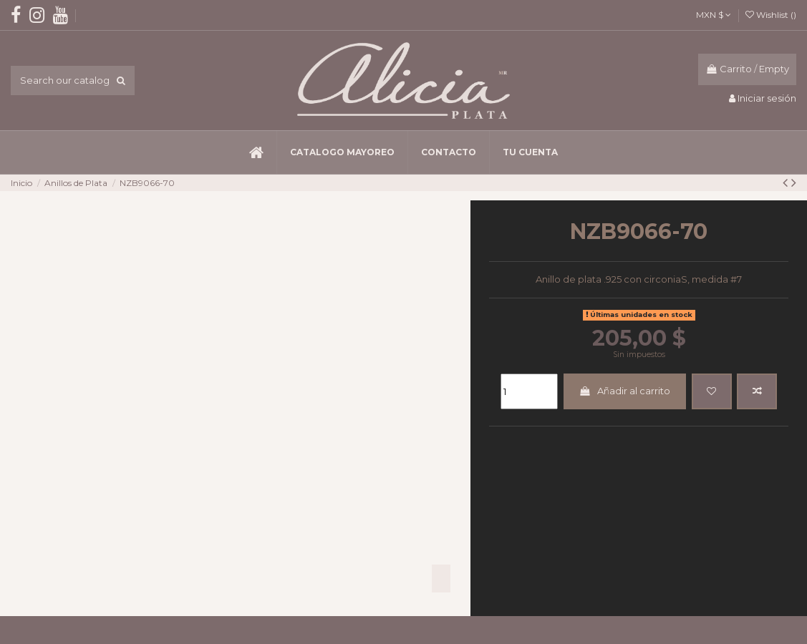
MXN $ (713, 14)
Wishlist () (770, 14)
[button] (341, 152)
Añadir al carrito (624, 390)
